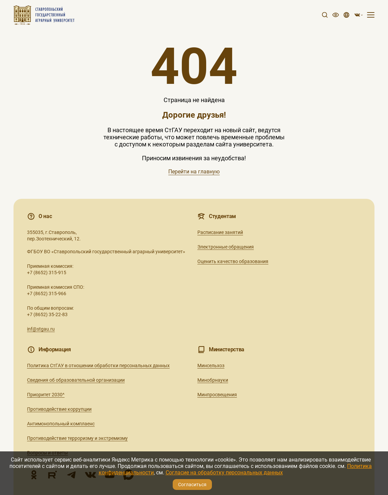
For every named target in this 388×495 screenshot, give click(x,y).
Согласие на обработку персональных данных (224, 472)
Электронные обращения (225, 247)
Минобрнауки (212, 380)
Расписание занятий (220, 232)
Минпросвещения (217, 394)
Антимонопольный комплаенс (61, 423)
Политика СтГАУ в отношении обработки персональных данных (98, 365)
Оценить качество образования (232, 261)
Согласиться (192, 484)
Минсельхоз (210, 365)
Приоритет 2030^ (46, 394)
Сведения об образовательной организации (76, 380)
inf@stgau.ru (41, 329)
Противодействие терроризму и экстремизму (77, 438)
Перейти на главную (194, 171)
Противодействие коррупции (59, 409)
